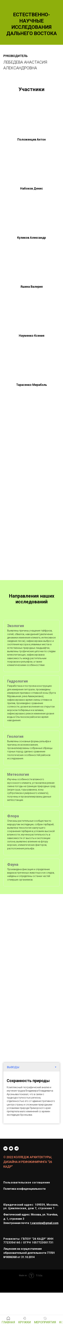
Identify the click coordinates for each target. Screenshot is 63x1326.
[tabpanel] (31, 1097)
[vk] (5, 1148)
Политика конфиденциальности (24, 1188)
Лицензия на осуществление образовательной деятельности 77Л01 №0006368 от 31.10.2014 (29, 1253)
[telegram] (16, 1148)
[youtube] (11, 1148)
